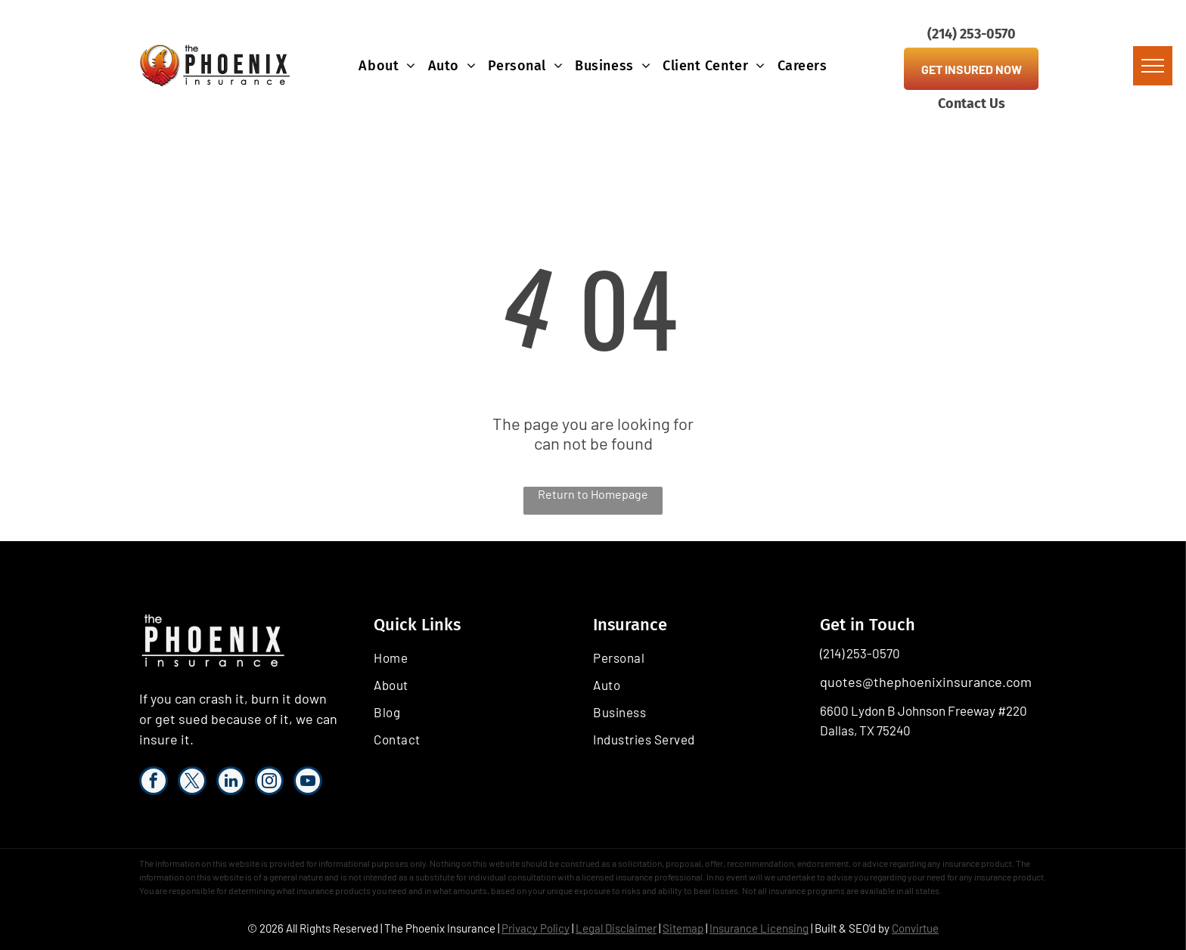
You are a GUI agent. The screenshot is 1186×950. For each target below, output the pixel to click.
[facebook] (153, 782)
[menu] (1152, 65)
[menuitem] (386, 65)
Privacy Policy (535, 928)
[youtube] (307, 782)
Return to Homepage (593, 494)
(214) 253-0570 (860, 653)
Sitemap (683, 928)
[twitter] (192, 782)
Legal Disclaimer (616, 928)
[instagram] (269, 782)
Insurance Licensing (759, 928)
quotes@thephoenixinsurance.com (926, 681)
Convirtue (915, 928)
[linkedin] (230, 782)
